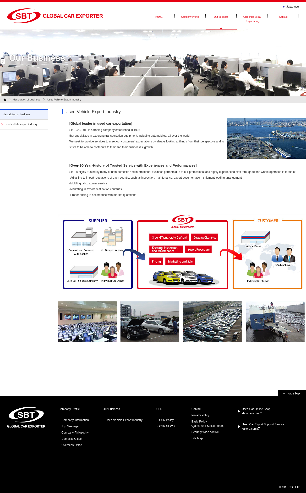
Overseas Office (71, 445)
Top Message (69, 426)
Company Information (75, 420)
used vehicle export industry (21, 124)
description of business (26, 99)
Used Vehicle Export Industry (124, 420)
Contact (196, 409)
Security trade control (205, 432)
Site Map (197, 438)
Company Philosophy (74, 432)
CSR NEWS (167, 426)
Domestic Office (71, 438)
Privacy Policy (200, 415)
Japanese (292, 6)
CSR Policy (166, 420)
